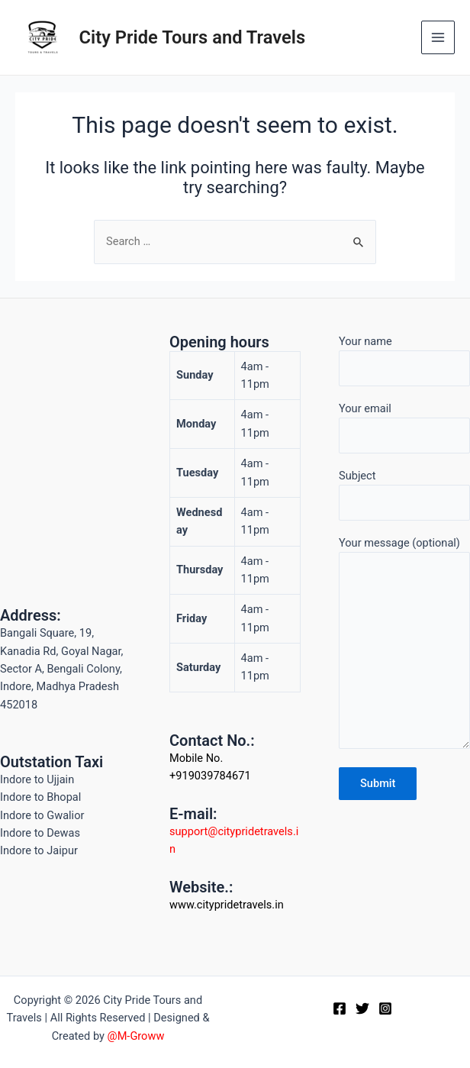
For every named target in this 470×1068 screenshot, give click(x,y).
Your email (404, 428)
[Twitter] (362, 1008)
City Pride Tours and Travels (192, 37)
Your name (404, 360)
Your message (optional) (404, 645)
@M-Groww (136, 1036)
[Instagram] (385, 1008)
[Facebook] (339, 1008)
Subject (404, 495)
